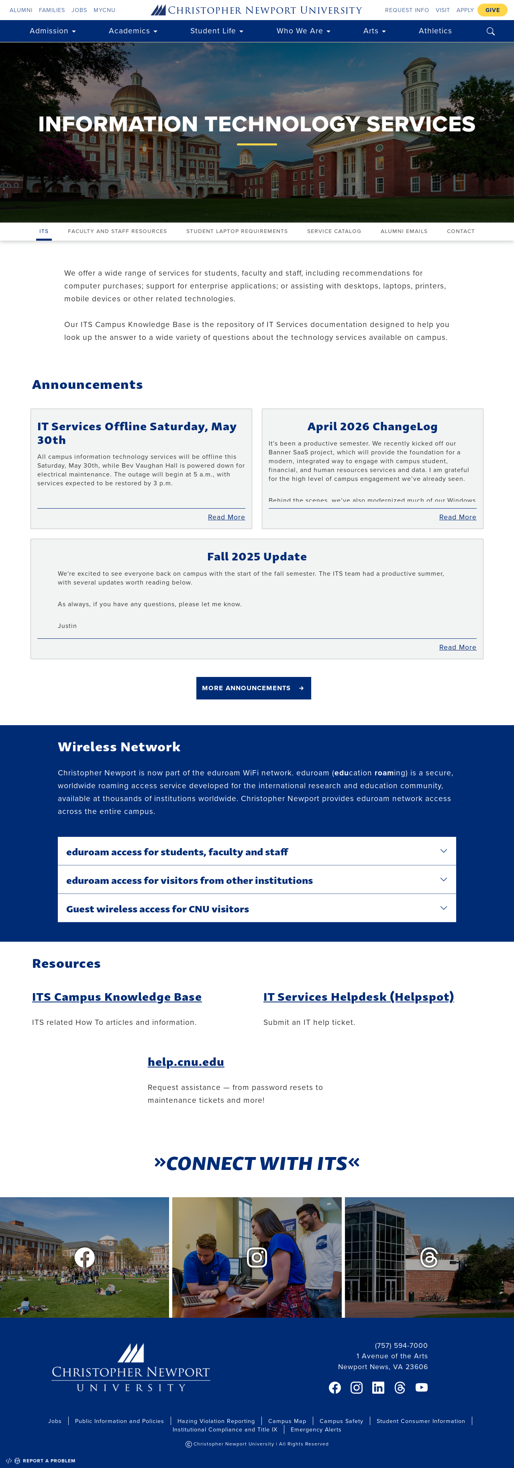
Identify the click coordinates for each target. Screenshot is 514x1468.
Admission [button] (49, 30)
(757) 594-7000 (401, 1345)
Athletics (435, 30)
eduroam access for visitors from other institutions (189, 879)
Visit (443, 10)
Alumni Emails (404, 230)
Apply (465, 10)
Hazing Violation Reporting (216, 1421)
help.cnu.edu (186, 1060)
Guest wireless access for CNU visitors (157, 908)
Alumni (21, 10)
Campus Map (287, 1421)
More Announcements (246, 687)
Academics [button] (129, 30)
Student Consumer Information (421, 1421)
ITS (44, 230)
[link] (335, 1388)
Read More (226, 517)
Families (52, 10)
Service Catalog (334, 230)
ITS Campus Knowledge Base (117, 995)
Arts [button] (371, 30)
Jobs (79, 10)
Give (492, 10)
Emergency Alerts (316, 1429)
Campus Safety (341, 1421)
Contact (461, 230)
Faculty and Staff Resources (117, 230)
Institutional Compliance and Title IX (225, 1429)
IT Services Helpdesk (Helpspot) (358, 995)
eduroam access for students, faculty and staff (177, 851)
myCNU (105, 10)
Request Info (407, 10)
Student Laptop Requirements (237, 230)
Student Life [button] (213, 30)
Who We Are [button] (300, 30)
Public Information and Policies (119, 1421)
